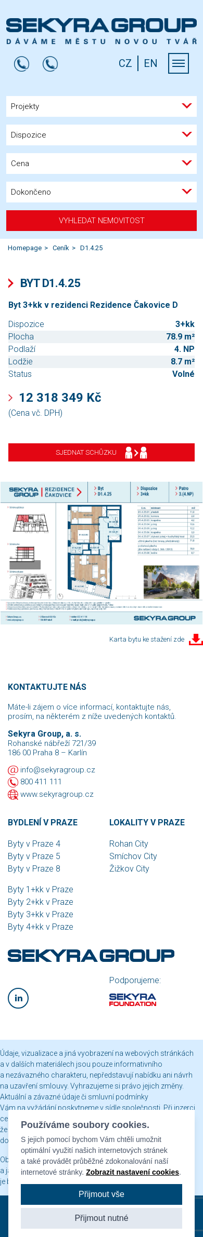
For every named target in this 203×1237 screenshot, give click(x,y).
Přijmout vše (101, 1194)
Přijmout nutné (101, 1218)
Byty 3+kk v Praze (40, 914)
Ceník (61, 248)
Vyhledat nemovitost (102, 220)
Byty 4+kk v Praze (40, 927)
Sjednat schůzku (101, 452)
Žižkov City (129, 869)
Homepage (25, 248)
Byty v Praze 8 (34, 869)
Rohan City (128, 844)
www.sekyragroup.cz (57, 794)
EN (151, 63)
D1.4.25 (91, 248)
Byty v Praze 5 (34, 856)
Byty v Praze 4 (34, 844)
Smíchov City (133, 856)
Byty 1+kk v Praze (40, 889)
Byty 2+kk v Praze (40, 902)
